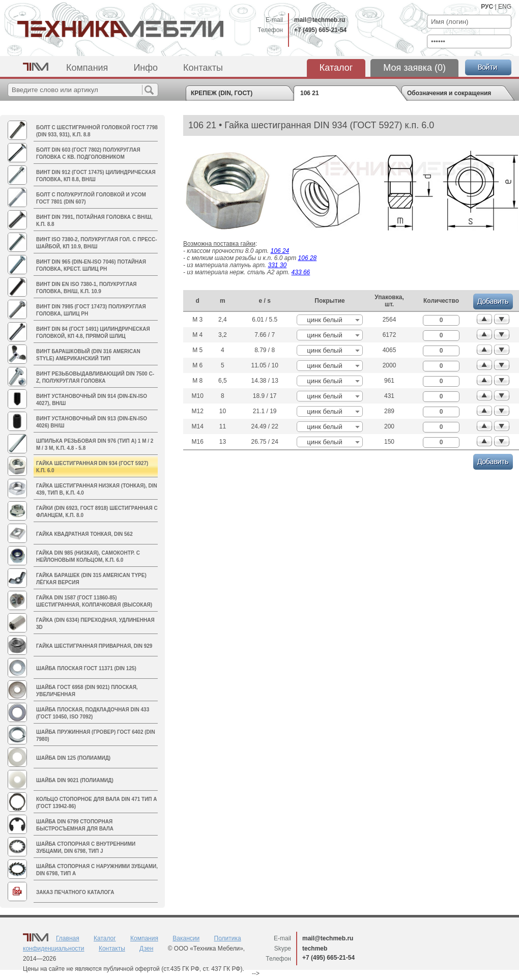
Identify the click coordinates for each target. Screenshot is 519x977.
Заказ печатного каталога (75, 892)
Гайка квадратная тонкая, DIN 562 (84, 534)
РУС (487, 6)
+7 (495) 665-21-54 (320, 30)
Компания (87, 68)
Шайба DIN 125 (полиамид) (73, 758)
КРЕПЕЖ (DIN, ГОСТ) (221, 93)
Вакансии (185, 938)
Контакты (203, 68)
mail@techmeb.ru (319, 19)
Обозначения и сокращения (449, 93)
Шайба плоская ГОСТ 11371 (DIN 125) (86, 668)
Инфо (145, 68)
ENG (504, 6)
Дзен (146, 948)
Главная (67, 938)
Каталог (336, 68)
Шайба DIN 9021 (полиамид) (74, 780)
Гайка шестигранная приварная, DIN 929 (94, 646)
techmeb (314, 948)
